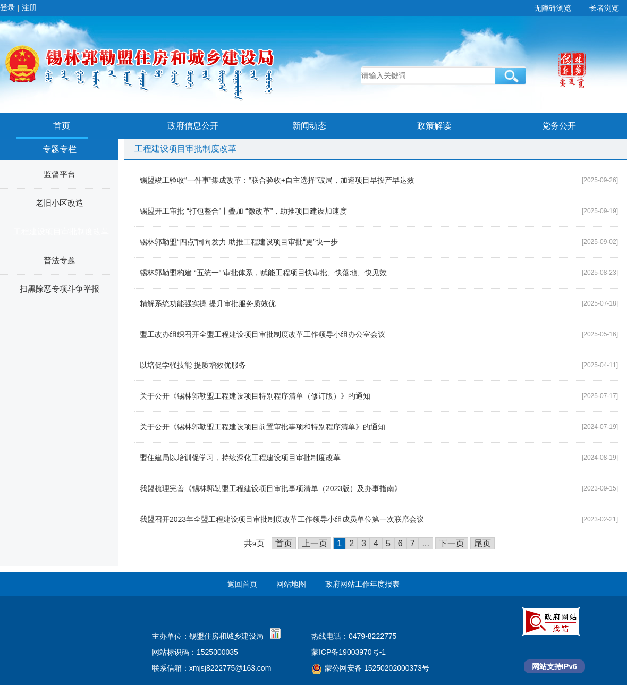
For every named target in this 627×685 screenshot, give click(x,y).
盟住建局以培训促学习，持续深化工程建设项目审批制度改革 (240, 457)
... (425, 543)
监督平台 (59, 174)
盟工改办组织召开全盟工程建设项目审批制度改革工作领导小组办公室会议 (262, 334)
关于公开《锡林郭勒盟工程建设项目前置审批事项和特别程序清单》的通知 (262, 426)
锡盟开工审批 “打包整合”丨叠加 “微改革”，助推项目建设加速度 (243, 211)
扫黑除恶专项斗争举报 (59, 288)
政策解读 (434, 125)
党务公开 (559, 125)
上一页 (314, 543)
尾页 (482, 543)
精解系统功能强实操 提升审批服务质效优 (208, 303)
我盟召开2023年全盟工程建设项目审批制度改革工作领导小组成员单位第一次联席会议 (282, 519)
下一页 (451, 543)
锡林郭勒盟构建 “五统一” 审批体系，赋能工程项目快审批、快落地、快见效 (263, 272)
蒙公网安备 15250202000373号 (370, 668)
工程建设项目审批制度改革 (61, 231)
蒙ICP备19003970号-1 (348, 652)
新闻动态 (309, 125)
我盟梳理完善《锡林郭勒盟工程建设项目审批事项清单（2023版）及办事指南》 (271, 488)
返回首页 (242, 584)
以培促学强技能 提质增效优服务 (193, 365)
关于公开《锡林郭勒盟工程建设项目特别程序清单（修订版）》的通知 (255, 396)
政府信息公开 (192, 125)
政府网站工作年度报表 (362, 584)
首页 (61, 125)
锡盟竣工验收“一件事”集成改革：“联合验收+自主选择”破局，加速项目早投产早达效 (277, 180)
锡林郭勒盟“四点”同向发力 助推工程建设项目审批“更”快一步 (239, 242)
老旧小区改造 (59, 202)
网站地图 (291, 584)
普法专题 (59, 260)
